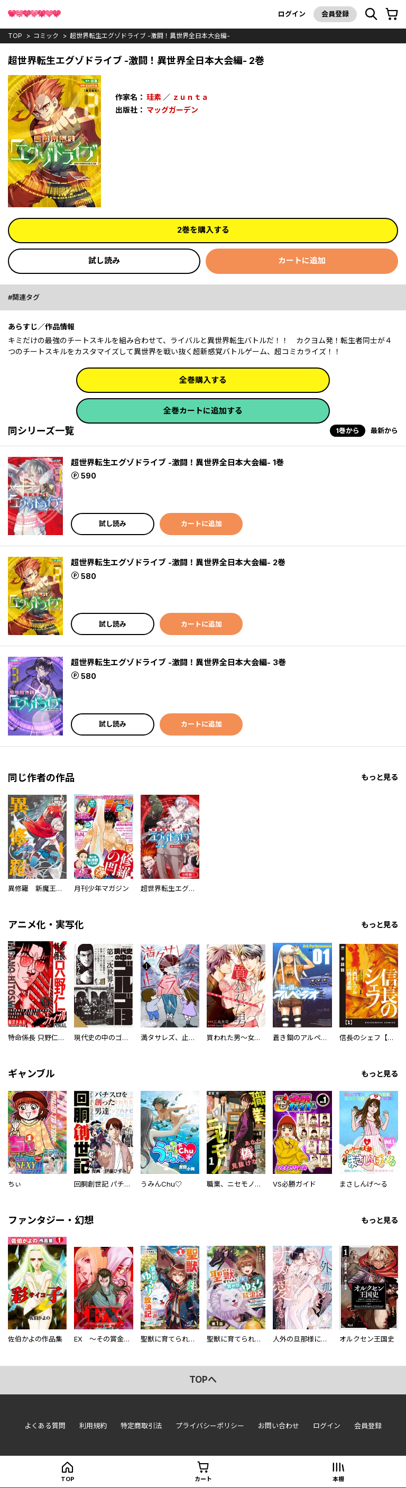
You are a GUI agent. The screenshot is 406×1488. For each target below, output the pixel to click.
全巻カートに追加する (203, 411)
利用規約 (93, 1425)
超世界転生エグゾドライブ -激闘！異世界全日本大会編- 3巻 (178, 662)
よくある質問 (45, 1425)
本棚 (338, 1479)
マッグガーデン (172, 109)
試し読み (104, 260)
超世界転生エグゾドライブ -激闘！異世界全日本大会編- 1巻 (177, 462)
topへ (203, 1379)
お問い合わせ (278, 1425)
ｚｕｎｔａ (190, 97)
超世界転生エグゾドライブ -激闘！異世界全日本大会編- (150, 36)
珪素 (153, 97)
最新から (384, 430)
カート (203, 1479)
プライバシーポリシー (210, 1425)
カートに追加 (302, 260)
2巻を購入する (203, 230)
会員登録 (335, 14)
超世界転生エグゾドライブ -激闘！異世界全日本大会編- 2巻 (178, 562)
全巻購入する (203, 380)
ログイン (292, 14)
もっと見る (379, 777)
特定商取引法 (141, 1425)
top (15, 36)
